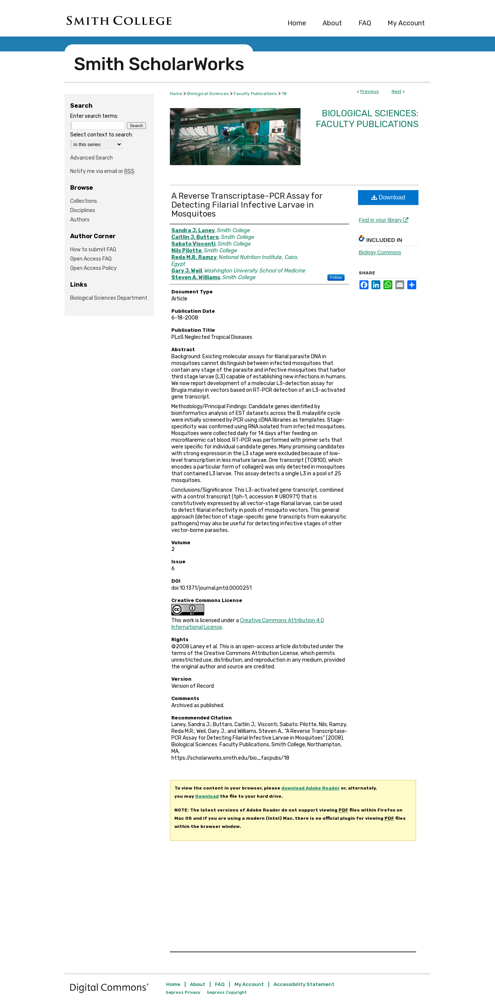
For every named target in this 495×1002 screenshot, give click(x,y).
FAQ (220, 984)
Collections (83, 201)
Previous (369, 91)
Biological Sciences (208, 93)
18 (284, 93)
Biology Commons (380, 252)
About (197, 984)
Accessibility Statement (304, 984)
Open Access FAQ (91, 259)
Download (388, 197)
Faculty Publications (255, 93)
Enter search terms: (94, 116)
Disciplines (82, 210)
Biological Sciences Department (108, 298)
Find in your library (383, 220)
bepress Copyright (227, 992)
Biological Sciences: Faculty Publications (367, 118)
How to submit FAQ (93, 249)
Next (396, 91)
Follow (336, 277)
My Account (249, 984)
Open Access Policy (93, 268)
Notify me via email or (102, 171)
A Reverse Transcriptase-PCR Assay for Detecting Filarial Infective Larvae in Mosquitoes (247, 205)
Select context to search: (101, 135)
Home (176, 93)
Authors (80, 220)
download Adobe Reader (310, 788)
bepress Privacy (183, 992)
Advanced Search (91, 158)
